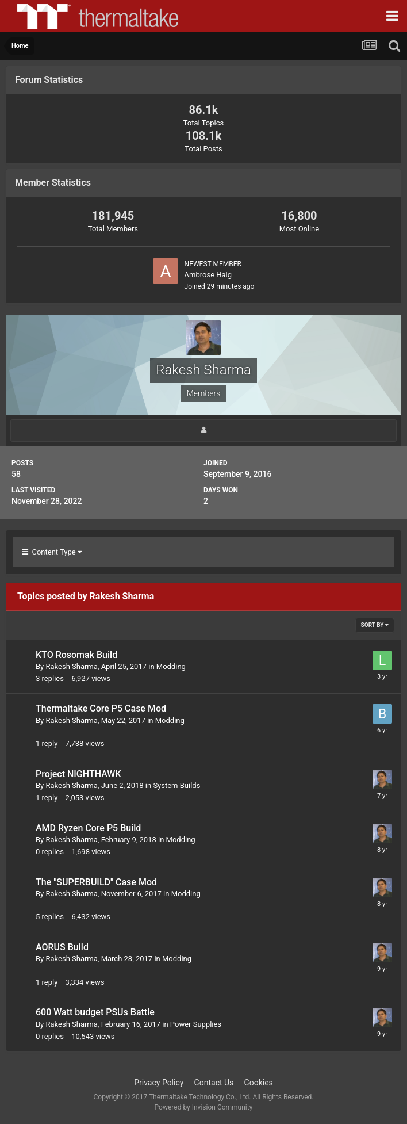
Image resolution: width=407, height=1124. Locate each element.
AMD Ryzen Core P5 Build (88, 828)
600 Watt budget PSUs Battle (95, 1012)
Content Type (52, 552)
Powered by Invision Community (204, 1107)
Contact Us (214, 1082)
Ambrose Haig (208, 274)
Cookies (258, 1082)
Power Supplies (195, 1024)
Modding (171, 666)
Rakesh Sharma (71, 666)
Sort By (375, 625)
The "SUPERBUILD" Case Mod (96, 882)
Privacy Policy (158, 1082)
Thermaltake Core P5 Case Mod (101, 708)
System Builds (176, 785)
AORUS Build (62, 947)
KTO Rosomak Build (76, 654)
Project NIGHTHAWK (78, 774)
